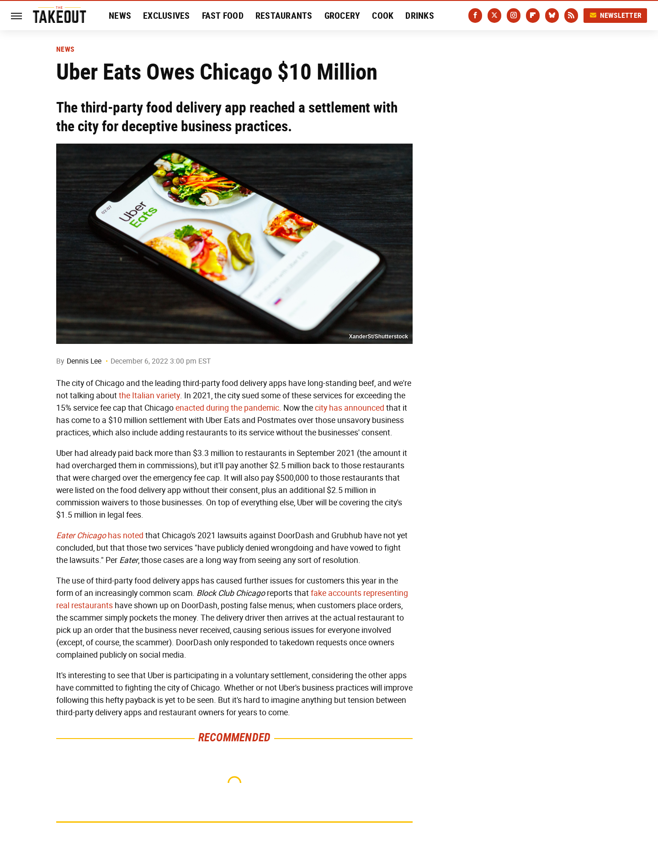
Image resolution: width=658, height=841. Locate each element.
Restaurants (284, 15)
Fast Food (223, 15)
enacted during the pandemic (227, 408)
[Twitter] (494, 15)
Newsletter (615, 15)
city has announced (349, 408)
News (120, 15)
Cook (382, 15)
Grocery (342, 15)
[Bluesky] (552, 15)
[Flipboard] (533, 15)
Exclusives (166, 15)
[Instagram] (513, 15)
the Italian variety (149, 396)
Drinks (419, 15)
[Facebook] (475, 15)
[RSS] (571, 15)
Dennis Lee (84, 361)
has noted (99, 535)
